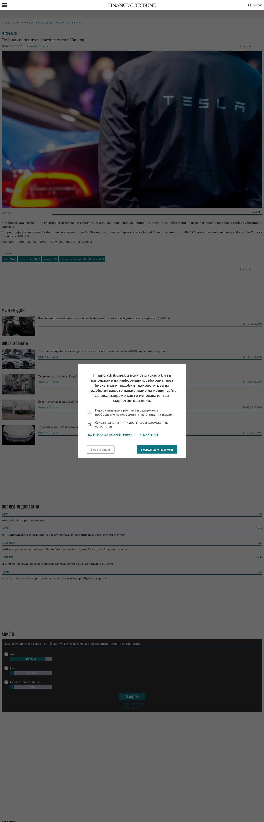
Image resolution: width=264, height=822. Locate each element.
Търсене (254, 5)
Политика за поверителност (111, 435)
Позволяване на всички (157, 449)
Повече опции (100, 449)
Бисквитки (149, 435)
